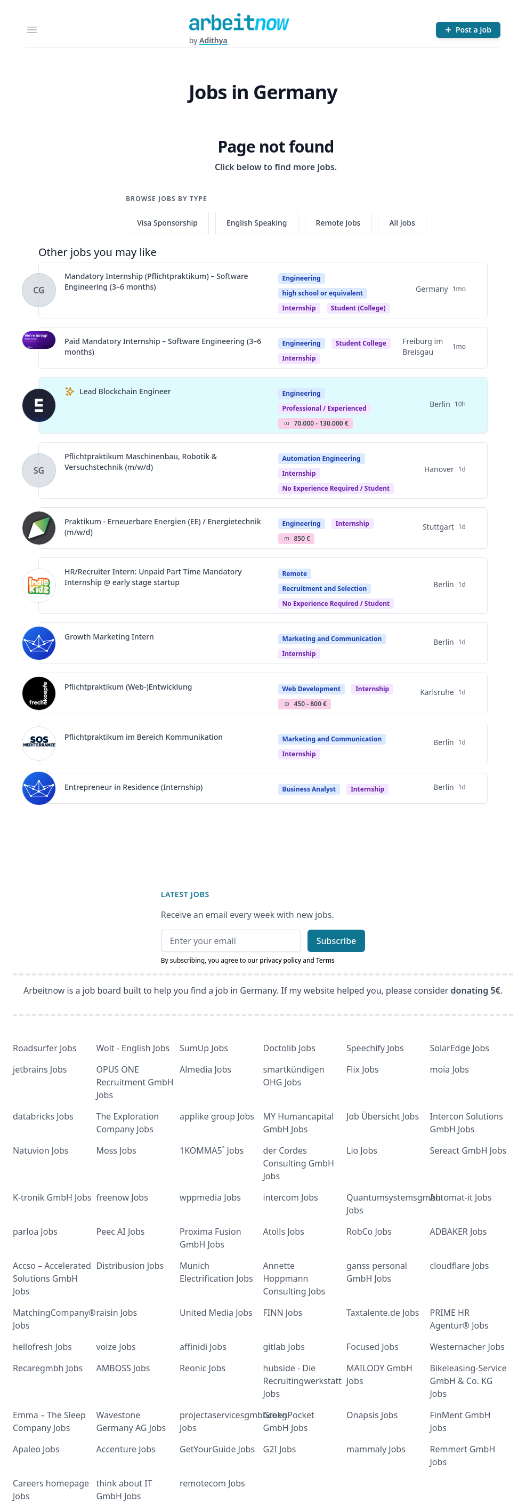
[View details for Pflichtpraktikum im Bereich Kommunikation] (39, 743)
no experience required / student (336, 488)
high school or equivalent (322, 293)
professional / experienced (324, 408)
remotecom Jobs (212, 1483)
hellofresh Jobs (42, 1347)
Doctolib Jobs (289, 1048)
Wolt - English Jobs (133, 1048)
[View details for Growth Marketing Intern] (39, 643)
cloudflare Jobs (459, 1266)
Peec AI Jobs (120, 1231)
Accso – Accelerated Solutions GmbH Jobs (52, 1278)
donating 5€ (475, 990)
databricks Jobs (43, 1116)
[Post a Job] (468, 30)
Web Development (311, 688)
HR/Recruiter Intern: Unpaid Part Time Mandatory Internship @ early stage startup (153, 576)
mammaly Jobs (376, 1449)
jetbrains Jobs (40, 1069)
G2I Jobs (279, 1449)
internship (299, 358)
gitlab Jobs (284, 1347)
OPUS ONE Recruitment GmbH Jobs (135, 1082)
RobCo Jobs (369, 1231)
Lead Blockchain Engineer (125, 391)
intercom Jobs (290, 1197)
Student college (361, 343)
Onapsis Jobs (372, 1415)
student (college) (358, 308)
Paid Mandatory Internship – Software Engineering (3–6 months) (162, 346)
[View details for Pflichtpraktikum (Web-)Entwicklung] (39, 693)
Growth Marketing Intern (109, 636)
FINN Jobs (283, 1312)
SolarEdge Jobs (460, 1048)
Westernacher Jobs (467, 1347)
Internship (299, 308)
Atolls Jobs (283, 1231)
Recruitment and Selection (324, 588)
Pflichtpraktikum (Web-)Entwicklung (128, 687)
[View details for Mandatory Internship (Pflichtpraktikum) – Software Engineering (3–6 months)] (39, 290)
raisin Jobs (116, 1312)
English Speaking (256, 223)
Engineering (301, 278)
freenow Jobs (122, 1197)
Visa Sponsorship (167, 223)
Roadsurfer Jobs (44, 1048)
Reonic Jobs (202, 1368)
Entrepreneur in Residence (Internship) (133, 787)
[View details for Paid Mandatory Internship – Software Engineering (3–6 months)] (39, 348)
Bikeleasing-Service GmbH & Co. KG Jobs (468, 1381)
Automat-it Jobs (461, 1197)
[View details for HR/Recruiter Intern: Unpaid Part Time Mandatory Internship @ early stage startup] (39, 586)
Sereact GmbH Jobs (468, 1150)
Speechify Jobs (375, 1048)
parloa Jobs (35, 1231)
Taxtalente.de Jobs (382, 1312)
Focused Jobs (372, 1347)
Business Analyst (309, 789)
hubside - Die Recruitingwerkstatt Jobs (302, 1381)
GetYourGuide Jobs (217, 1449)
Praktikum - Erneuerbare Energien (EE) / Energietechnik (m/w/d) (162, 526)
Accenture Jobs (126, 1449)
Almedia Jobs (205, 1069)
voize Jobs (116, 1347)
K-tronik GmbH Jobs (52, 1197)
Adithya (213, 40)
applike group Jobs (217, 1116)
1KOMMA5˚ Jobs (212, 1150)
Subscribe (337, 941)
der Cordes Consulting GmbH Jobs (298, 1163)
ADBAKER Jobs (458, 1231)
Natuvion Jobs (40, 1150)
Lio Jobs (361, 1150)
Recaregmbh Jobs (48, 1368)
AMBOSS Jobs (123, 1368)
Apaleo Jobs (36, 1449)
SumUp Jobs (204, 1048)
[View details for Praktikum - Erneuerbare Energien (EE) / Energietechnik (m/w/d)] (39, 528)
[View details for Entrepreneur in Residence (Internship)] (39, 788)
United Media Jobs (216, 1312)
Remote (294, 573)
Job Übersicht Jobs (382, 1116)
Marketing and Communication (332, 638)
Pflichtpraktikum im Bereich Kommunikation (143, 737)
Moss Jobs (116, 1150)
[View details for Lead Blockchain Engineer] (39, 405)
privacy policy (280, 960)
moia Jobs (449, 1069)
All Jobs (402, 223)
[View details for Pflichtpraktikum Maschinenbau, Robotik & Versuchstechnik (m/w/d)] (39, 470)
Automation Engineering (321, 458)
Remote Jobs (338, 223)
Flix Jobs (362, 1069)
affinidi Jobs (203, 1347)
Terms (325, 960)
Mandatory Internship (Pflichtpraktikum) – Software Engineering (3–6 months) (156, 281)
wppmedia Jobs (210, 1197)
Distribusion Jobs (130, 1266)
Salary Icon (286, 423)
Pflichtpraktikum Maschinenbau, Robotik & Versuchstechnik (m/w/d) (140, 461)
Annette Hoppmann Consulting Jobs (294, 1278)
